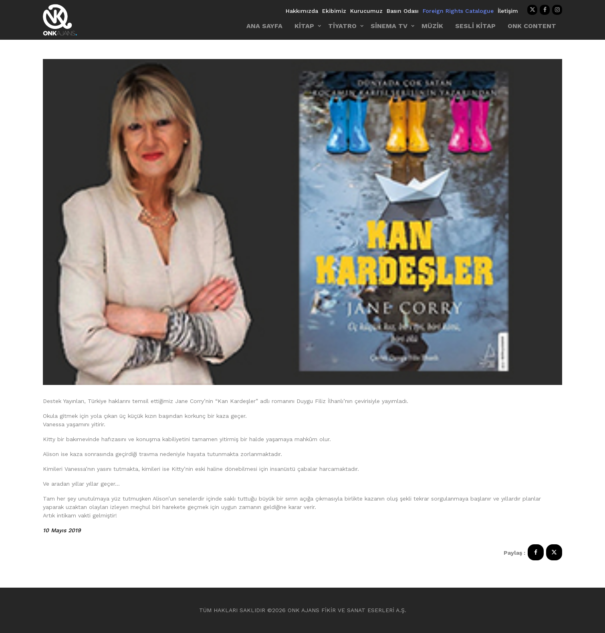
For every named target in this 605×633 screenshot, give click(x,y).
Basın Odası (403, 11)
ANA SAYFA (264, 26)
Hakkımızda (302, 11)
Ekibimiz (334, 11)
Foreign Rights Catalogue (458, 11)
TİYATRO (342, 26)
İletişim (508, 11)
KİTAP (304, 26)
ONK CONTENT (532, 26)
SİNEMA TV (389, 26)
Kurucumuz (366, 11)
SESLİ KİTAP (475, 26)
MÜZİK (432, 26)
